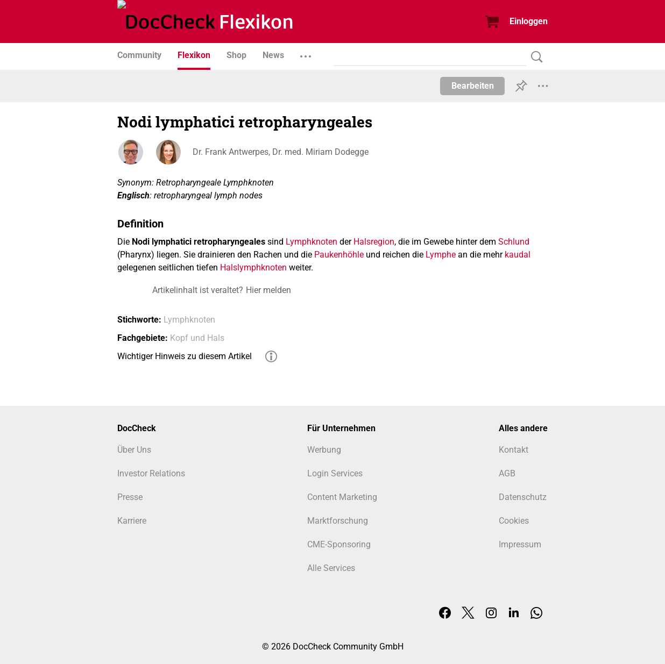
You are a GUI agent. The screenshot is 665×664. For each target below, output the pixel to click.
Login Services (335, 473)
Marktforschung (337, 521)
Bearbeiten (472, 86)
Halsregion (373, 242)
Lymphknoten (311, 242)
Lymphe (441, 254)
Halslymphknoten (253, 267)
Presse (130, 497)
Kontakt (513, 450)
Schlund (513, 242)
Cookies (514, 521)
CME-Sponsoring (339, 544)
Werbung (324, 450)
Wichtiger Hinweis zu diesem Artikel (184, 356)
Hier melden (268, 290)
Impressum (520, 544)
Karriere (131, 521)
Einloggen (529, 21)
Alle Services (331, 568)
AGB (507, 473)
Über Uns (134, 450)
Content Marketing (342, 497)
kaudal (517, 254)
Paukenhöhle (339, 254)
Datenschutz (523, 497)
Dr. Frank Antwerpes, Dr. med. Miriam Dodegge (281, 152)
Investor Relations (151, 473)
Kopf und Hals (197, 338)
